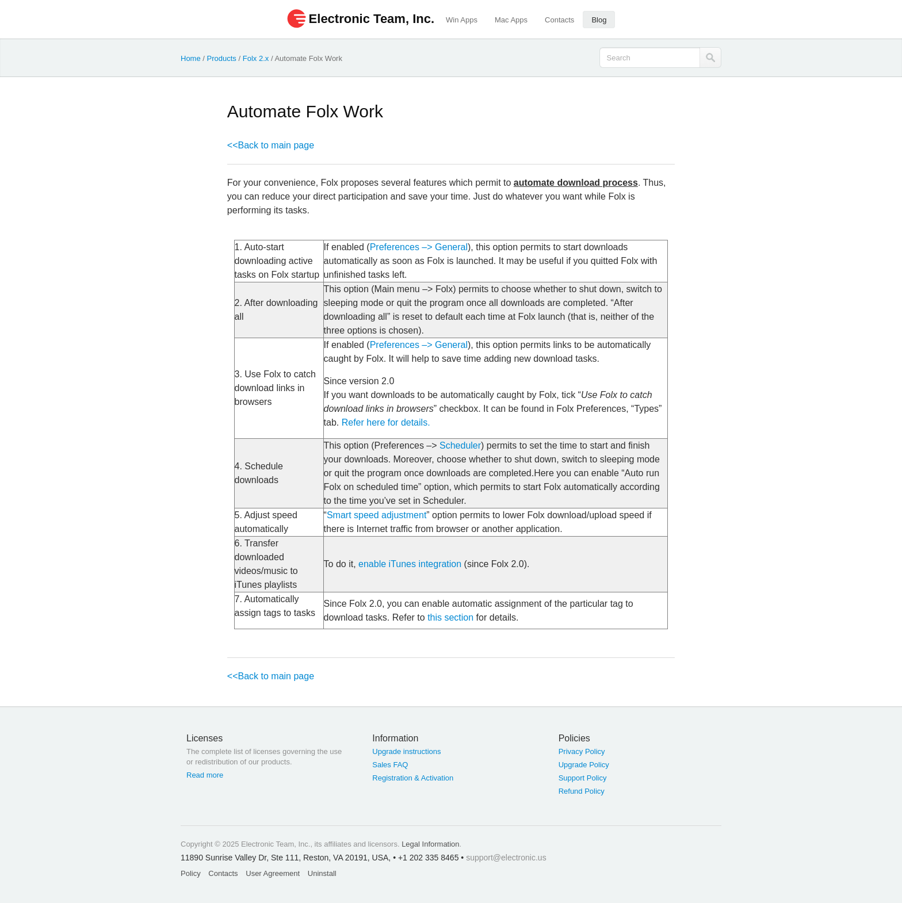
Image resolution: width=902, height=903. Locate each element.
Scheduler (460, 445)
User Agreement (273, 873)
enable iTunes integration (409, 564)
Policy (191, 873)
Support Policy (583, 778)
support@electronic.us (506, 857)
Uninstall (322, 873)
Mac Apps (511, 20)
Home (191, 58)
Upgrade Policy (584, 764)
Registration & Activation (412, 778)
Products (221, 58)
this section (450, 617)
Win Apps (461, 20)
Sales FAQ (390, 764)
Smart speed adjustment (376, 515)
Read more (204, 775)
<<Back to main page (270, 145)
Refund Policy (582, 791)
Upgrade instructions (406, 751)
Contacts (559, 20)
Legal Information (430, 844)
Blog (598, 20)
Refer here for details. (386, 422)
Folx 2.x (256, 58)
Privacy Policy (582, 751)
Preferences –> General (419, 247)
